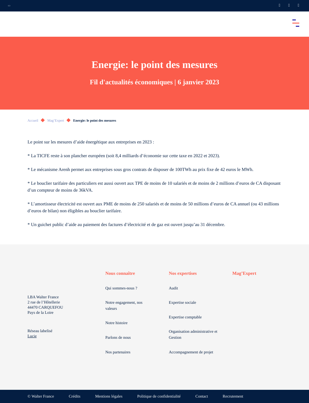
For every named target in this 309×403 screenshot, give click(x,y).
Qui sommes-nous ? (121, 288)
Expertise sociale (182, 303)
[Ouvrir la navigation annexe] (9, 5)
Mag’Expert (55, 120)
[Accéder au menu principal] (295, 22)
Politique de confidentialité (159, 396)
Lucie (32, 336)
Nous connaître (120, 273)
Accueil (33, 120)
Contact (201, 396)
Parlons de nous (118, 338)
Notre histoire (116, 323)
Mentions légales (108, 396)
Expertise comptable (185, 317)
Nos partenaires (117, 352)
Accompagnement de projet (191, 352)
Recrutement (233, 396)
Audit (173, 288)
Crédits (74, 396)
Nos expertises (183, 273)
